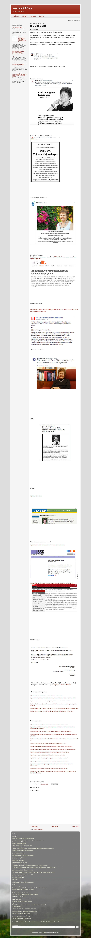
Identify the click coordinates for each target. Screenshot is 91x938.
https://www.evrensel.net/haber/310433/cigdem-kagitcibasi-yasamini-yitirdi (47, 755)
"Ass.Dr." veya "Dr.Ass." (17, 27)
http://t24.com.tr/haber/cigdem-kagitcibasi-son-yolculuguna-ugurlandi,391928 (48, 743)
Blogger (44, 932)
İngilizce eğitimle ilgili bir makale (19, 896)
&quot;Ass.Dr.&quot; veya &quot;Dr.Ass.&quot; (22, 845)
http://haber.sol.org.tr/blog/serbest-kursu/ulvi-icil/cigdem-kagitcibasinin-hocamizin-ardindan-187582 (53, 698)
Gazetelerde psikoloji (16, 899)
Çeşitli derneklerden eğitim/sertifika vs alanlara (22, 901)
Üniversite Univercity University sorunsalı (21, 916)
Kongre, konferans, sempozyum (19, 880)
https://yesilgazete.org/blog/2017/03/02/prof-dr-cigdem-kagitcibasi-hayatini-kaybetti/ (49, 752)
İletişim (41, 16)
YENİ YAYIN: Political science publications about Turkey (24, 908)
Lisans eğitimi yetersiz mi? (18, 877)
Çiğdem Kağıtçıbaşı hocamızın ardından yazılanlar (23, 838)
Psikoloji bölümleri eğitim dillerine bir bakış (21, 913)
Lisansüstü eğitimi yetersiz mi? (18, 875)
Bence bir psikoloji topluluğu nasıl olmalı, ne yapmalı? (23, 874)
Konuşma (14, 836)
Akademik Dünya (22, 8)
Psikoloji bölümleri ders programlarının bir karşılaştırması (24, 911)
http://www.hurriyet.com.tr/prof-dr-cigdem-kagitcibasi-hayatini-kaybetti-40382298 (49, 724)
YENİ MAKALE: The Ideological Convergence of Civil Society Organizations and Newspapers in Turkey (19, 39)
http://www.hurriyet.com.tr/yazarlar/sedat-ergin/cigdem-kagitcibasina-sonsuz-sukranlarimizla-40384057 (50, 701)
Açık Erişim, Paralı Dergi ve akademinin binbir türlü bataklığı (25, 894)
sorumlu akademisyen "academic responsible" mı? (23, 882)
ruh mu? (14, 884)
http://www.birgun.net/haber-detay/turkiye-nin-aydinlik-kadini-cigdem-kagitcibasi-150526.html (51, 711)
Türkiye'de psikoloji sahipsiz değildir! (20, 846)
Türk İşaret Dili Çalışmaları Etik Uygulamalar (21, 918)
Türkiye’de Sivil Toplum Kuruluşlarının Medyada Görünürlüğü (25, 909)
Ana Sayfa (54, 826)
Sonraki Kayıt (34, 826)
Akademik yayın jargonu (17, 886)
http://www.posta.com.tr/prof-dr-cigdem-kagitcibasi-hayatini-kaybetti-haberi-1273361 (49, 761)
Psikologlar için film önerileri (18, 64)
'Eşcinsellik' (14, 903)
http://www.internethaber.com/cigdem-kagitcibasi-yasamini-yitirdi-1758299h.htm (48, 768)
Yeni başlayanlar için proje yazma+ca (20, 863)
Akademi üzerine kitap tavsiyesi (19, 857)
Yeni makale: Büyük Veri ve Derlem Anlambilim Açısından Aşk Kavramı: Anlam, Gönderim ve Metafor (19, 75)
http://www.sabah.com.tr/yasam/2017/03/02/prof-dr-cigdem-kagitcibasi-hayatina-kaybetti (50, 731)
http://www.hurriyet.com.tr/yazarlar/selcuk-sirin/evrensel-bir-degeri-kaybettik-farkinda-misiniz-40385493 (54, 708)
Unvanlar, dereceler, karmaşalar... (19, 843)
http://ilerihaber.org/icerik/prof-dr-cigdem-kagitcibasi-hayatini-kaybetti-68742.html (49, 758)
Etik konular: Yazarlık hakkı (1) (18, 920)
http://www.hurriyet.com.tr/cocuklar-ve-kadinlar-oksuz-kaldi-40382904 (46, 695)
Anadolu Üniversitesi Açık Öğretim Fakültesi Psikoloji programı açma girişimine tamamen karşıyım (33, 848)
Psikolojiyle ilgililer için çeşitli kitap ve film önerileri (22, 855)
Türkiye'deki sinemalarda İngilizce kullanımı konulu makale (24, 869)
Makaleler (33, 16)
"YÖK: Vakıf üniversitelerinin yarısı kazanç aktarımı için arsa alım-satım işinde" (29, 904)
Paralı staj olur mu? (16, 858)
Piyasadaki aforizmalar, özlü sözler (19, 862)
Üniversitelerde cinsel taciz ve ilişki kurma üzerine (22, 850)
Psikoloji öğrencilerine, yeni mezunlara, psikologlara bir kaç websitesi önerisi (28, 840)
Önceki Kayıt (75, 826)
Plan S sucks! (15, 891)
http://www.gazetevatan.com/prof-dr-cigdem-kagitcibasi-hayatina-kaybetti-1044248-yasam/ (51, 746)
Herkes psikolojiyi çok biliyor (18, 860)
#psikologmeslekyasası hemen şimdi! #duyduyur (22, 897)
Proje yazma (15, 835)
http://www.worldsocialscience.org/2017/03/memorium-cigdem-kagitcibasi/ (47, 545)
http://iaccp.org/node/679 (36, 496)
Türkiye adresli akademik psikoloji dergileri (21, 892)
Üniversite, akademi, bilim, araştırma (20, 841)
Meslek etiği (14, 879)
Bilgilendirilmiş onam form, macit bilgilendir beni (22, 870)
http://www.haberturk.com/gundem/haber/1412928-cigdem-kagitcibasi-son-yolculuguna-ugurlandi (52, 749)
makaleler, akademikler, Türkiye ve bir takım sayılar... (23, 889)
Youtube (24, 16)
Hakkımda (16, 16)
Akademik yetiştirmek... (17, 906)
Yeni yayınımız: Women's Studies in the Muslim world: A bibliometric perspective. (29, 887)
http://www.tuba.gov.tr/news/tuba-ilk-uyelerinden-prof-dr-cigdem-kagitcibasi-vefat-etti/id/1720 (51, 583)
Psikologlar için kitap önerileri (18, 853)
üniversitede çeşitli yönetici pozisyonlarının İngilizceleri (24, 915)
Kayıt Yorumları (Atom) (38, 829)
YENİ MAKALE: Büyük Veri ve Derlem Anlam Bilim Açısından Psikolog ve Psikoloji (29, 865)
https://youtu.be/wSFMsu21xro (62, 685)
